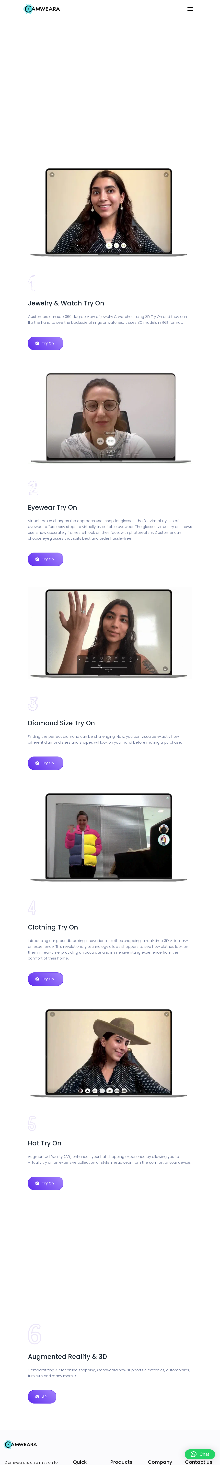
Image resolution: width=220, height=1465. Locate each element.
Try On (44, 343)
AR (41, 1396)
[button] (200, 1454)
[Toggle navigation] (190, 9)
